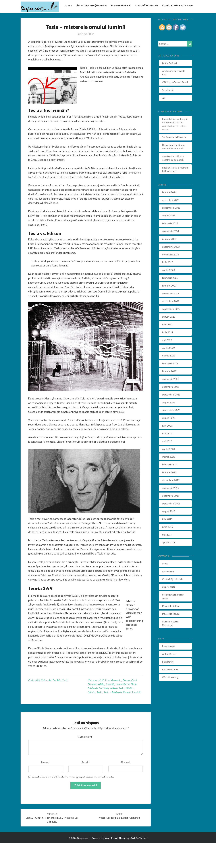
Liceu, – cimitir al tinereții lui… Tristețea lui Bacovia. (52, 818)
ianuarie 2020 (169, 472)
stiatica (130, 688)
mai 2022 (167, 340)
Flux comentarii (170, 669)
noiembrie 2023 (170, 254)
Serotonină (168, 89)
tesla (99, 692)
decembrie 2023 (170, 246)
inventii (110, 684)
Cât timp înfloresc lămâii (175, 82)
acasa (67, 5)
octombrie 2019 (170, 495)
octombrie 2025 (170, 200)
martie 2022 (168, 355)
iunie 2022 (167, 332)
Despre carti (168, 144)
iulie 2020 (167, 425)
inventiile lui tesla (126, 684)
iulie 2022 (167, 324)
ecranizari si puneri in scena (177, 5)
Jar (163, 97)
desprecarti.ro (96, 684)
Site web (125, 762)
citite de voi (168, 571)
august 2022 (168, 316)
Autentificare (169, 653)
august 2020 (168, 417)
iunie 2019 (167, 526)
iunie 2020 (167, 433)
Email (85, 762)
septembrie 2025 (171, 207)
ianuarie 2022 (169, 371)
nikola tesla (117, 688)
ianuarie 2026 (169, 192)
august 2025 (168, 215)
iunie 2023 (167, 262)
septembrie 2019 (171, 503)
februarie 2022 (170, 363)
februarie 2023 (170, 277)
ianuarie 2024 (169, 238)
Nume (45, 762)
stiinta (91, 692)
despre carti (130, 680)
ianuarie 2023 (169, 285)
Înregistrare (168, 646)
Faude (165, 118)
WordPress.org (170, 677)
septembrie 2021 (171, 394)
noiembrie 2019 (170, 487)
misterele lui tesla (98, 688)
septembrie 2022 (171, 308)
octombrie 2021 (170, 386)
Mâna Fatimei (169, 63)
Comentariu (85, 736)
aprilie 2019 (168, 542)
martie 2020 (168, 456)
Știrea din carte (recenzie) (90, 5)
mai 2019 (167, 534)
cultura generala (111, 680)
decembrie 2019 (170, 480)
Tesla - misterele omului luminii (122, 692)
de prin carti (59, 680)
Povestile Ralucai (120, 5)
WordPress (111, 838)
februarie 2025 (170, 223)
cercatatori (94, 680)
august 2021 (168, 402)
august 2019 (168, 511)
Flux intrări (168, 661)
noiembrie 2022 (170, 293)
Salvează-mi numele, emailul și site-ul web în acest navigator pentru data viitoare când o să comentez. (73, 777)
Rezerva (181, 137)
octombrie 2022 (170, 301)
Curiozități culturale (145, 5)
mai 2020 (167, 441)
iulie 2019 (167, 518)
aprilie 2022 (168, 347)
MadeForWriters (139, 838)
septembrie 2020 (171, 409)
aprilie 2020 (168, 449)
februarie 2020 (170, 464)
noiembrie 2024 (170, 231)
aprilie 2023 (168, 269)
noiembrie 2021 (170, 378)
